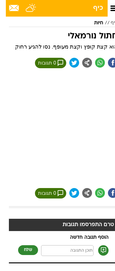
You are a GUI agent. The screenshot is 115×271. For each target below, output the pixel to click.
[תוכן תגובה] (61, 250)
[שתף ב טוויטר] (68, 63)
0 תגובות (44, 63)
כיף (92, 8)
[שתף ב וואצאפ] (94, 63)
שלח (22, 250)
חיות (93, 23)
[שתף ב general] (81, 63)
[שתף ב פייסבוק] (107, 63)
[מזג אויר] (25, 8)
